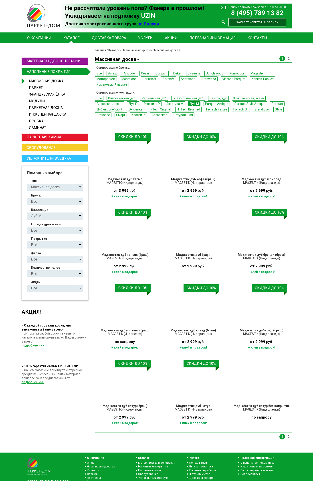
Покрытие (39, 238)
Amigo (112, 73)
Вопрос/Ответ (250, 474)
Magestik (256, 73)
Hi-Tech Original (160, 109)
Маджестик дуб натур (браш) (125, 405)
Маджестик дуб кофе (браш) (193, 179)
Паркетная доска (46, 108)
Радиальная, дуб (154, 98)
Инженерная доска (47, 114)
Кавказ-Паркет (263, 79)
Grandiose (261, 109)
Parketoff (149, 79)
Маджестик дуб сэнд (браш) (261, 330)
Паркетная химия (44, 137)
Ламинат (37, 128)
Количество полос (45, 267)
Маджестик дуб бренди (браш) (261, 254)
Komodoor (237, 73)
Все (99, 73)
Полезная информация (213, 38)
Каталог (71, 38)
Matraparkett (106, 79)
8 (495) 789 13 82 (257, 13)
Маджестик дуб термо (125, 179)
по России (148, 23)
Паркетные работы (202, 470)
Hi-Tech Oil (240, 109)
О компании (39, 38)
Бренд (36, 195)
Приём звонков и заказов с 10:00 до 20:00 (257, 7)
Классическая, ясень (248, 98)
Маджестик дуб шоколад (261, 179)
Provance (103, 115)
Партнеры (94, 477)
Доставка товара (109, 38)
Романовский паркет (112, 84)
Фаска (36, 253)
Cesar (145, 73)
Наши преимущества (101, 466)
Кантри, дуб (218, 98)
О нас (90, 462)
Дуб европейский (109, 109)
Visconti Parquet (233, 79)
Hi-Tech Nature (216, 109)
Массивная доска (46, 81)
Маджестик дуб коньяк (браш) (125, 254)
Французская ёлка (47, 94)
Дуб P (133, 104)
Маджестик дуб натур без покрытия (262, 405)
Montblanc (128, 79)
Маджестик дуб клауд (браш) (193, 330)
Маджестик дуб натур (193, 405)
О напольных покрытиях (257, 462)
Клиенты (93, 470)
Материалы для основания (156, 462)
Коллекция (39, 209)
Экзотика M (174, 104)
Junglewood (214, 73)
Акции (171, 38)
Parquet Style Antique (249, 104)
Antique (129, 73)
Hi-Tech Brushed (188, 109)
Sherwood (188, 79)
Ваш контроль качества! (257, 470)
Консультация (198, 462)
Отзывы (92, 474)
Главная (100, 50)
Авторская (159, 115)
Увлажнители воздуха (49, 158)
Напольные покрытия (57, 71)
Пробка (36, 121)
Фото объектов (199, 474)
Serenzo (169, 79)
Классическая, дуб (121, 98)
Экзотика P (151, 104)
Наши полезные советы (256, 466)
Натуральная (183, 115)
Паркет (36, 88)
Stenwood (209, 79)
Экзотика (135, 109)
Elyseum (194, 73)
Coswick (161, 73)
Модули (37, 101)
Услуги (145, 38)
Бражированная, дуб (188, 98)
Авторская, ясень (109, 104)
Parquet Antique (216, 104)
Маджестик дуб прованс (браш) (125, 330)
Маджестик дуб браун (193, 254)
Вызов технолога (201, 466)
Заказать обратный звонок (257, 22)
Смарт (120, 115)
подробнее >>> (33, 345)
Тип (34, 180)
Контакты (257, 38)
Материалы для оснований (54, 61)
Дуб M (194, 104)
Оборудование (41, 148)
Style (278, 109)
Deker (177, 73)
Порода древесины (46, 224)
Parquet (277, 104)
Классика (138, 115)
